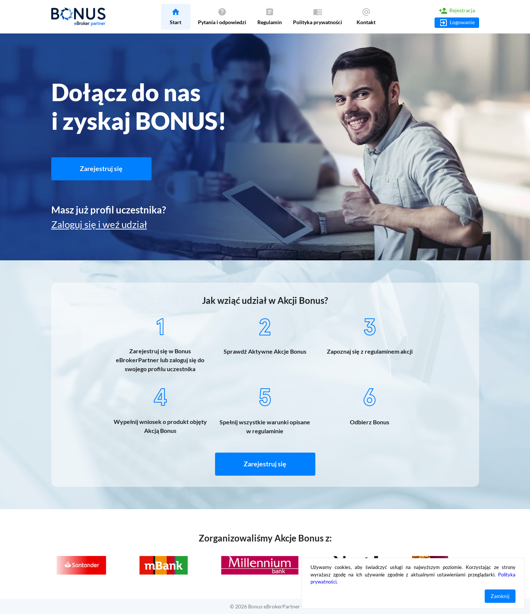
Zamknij (500, 596)
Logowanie (457, 22)
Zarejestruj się (101, 168)
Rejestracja (457, 11)
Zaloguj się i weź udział (99, 224)
